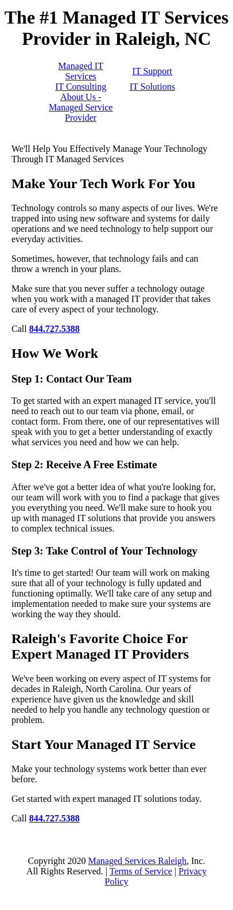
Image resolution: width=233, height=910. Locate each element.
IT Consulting (80, 86)
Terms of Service (141, 871)
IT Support (152, 71)
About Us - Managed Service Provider (81, 107)
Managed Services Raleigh (137, 861)
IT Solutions (152, 86)
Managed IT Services (80, 71)
